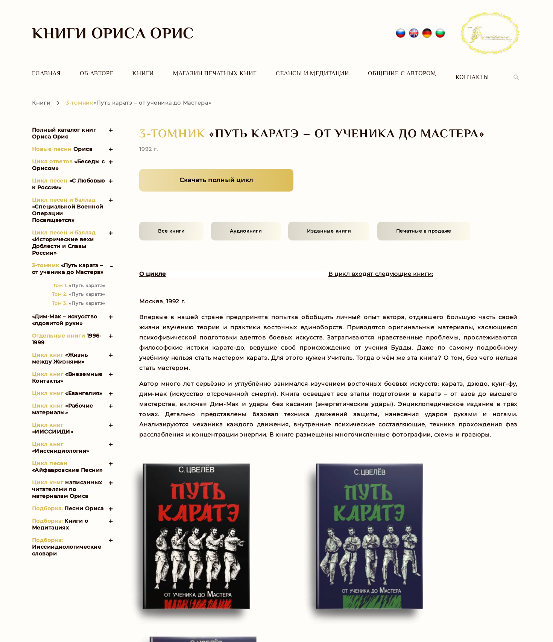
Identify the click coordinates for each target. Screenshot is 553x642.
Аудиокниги (246, 223)
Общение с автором (402, 73)
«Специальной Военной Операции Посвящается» (67, 202)
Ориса (62, 141)
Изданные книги (329, 223)
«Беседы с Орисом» (68, 157)
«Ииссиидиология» (60, 439)
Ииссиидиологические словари (66, 539)
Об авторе (96, 73)
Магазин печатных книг (215, 73)
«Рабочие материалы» (62, 401)
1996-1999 (67, 331)
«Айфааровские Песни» (67, 459)
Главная (46, 73)
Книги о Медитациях (60, 516)
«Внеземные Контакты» (67, 369)
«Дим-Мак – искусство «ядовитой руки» (64, 312)
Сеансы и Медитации (312, 73)
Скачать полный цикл (216, 172)
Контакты (472, 73)
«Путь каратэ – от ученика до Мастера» (67, 261)
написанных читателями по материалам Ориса (67, 481)
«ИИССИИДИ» (52, 420)
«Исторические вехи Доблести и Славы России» (64, 234)
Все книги (171, 223)
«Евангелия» (67, 385)
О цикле (153, 266)
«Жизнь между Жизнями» (60, 350)
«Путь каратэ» (79, 277)
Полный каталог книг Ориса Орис (64, 125)
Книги (143, 73)
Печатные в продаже (424, 223)
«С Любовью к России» (68, 176)
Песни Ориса (68, 500)
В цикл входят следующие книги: (384, 266)
